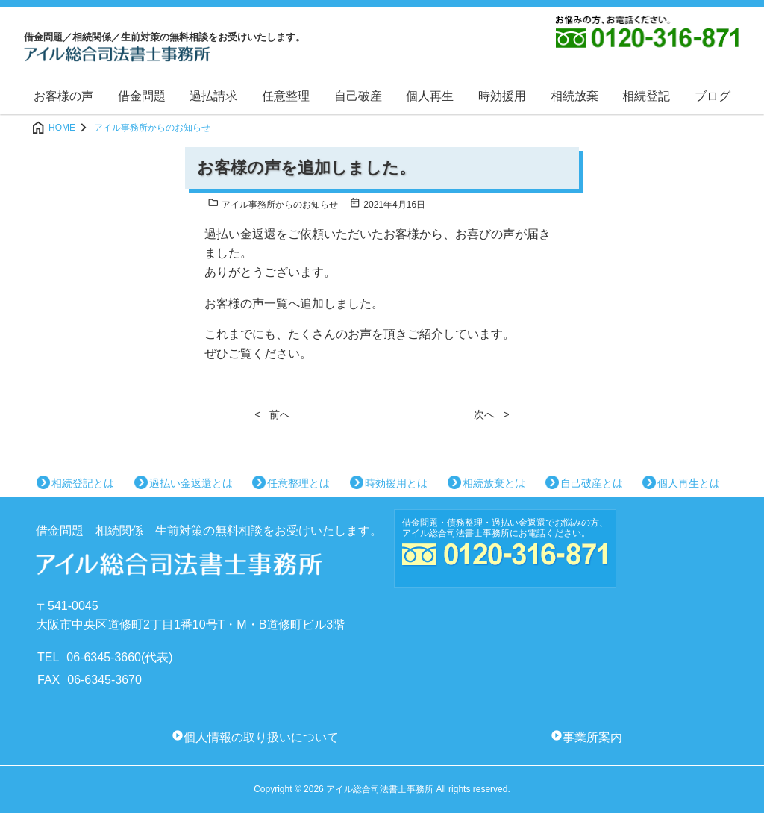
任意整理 (286, 96)
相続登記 (646, 96)
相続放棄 (574, 96)
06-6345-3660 (103, 657)
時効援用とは (396, 483)
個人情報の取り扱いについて (261, 737)
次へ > (492, 414)
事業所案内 (592, 737)
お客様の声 (63, 96)
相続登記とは (82, 483)
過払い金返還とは (191, 483)
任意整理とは (298, 483)
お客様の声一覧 (246, 303)
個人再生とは (688, 483)
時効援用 (502, 96)
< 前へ (272, 414)
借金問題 (142, 96)
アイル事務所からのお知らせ (272, 205)
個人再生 (430, 96)
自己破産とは (591, 483)
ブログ (712, 96)
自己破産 (358, 96)
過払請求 (213, 96)
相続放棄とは (494, 483)
